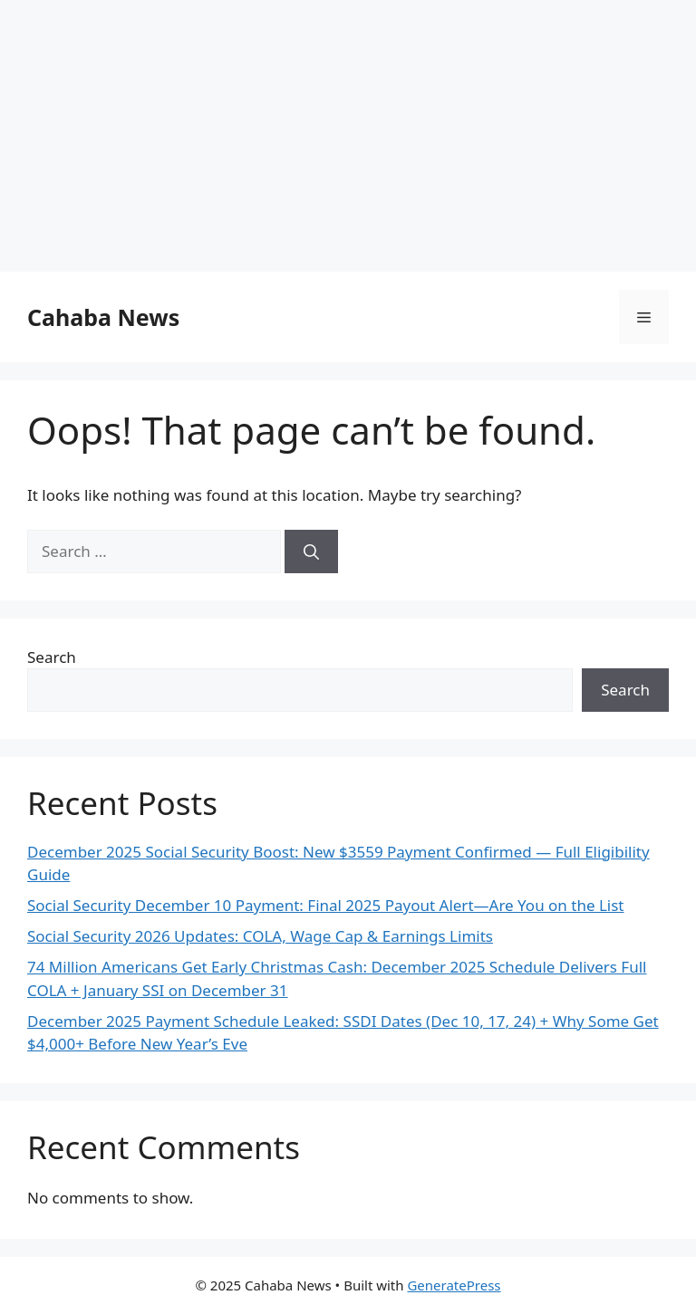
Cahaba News (103, 317)
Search (51, 657)
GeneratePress (453, 1285)
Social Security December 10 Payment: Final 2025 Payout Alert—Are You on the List (325, 905)
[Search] (311, 551)
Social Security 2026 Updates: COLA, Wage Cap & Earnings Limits (260, 936)
